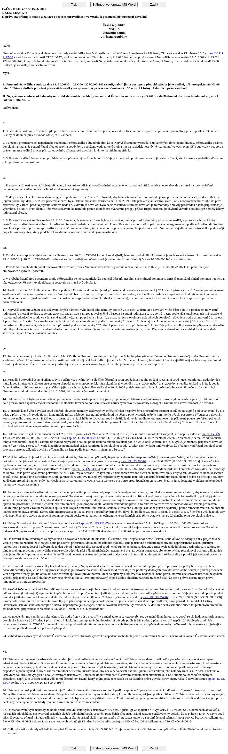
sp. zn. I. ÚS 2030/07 (82, 438)
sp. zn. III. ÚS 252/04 (154, 597)
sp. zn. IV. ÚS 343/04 (86, 469)
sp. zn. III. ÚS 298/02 (132, 461)
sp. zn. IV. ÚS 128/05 (95, 523)
